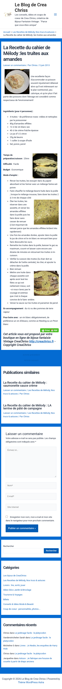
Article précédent (31, 355)
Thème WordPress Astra (31, 682)
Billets (6, 599)
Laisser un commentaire (14, 65)
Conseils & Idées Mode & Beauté (18, 604)
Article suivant (31, 360)
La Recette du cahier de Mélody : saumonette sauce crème (25, 384)
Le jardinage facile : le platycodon (30, 633)
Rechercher (8, 546)
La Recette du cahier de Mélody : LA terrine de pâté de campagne (27, 407)
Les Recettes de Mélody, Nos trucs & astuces (24, 580)
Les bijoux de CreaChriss (14, 575)
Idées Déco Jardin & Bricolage (17, 590)
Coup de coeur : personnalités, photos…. (22, 609)
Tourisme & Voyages (12, 594)
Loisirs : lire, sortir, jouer (14, 585)
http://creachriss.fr (41, 341)
